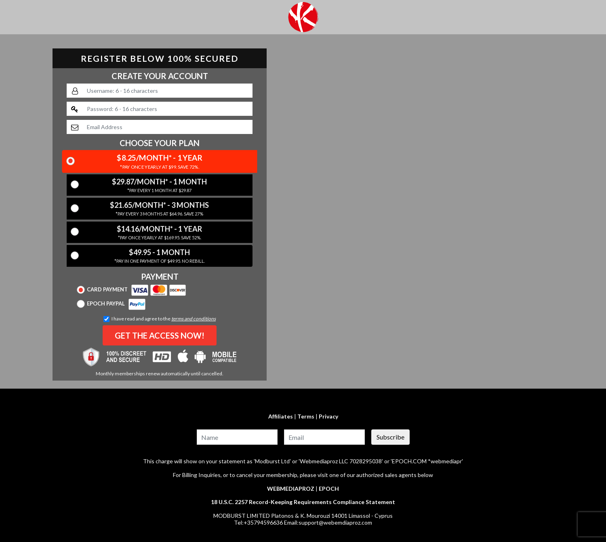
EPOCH (329, 488)
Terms (305, 416)
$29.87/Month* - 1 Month (160, 185)
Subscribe (390, 437)
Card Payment (131, 290)
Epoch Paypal (111, 304)
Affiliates (280, 416)
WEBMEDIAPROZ (290, 488)
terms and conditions (193, 319)
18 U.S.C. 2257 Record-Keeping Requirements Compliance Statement (303, 501)
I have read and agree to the (159, 319)
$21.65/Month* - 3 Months (160, 209)
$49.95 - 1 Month (160, 256)
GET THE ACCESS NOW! (159, 335)
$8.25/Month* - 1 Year (159, 162)
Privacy (328, 416)
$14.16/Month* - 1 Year (160, 232)
